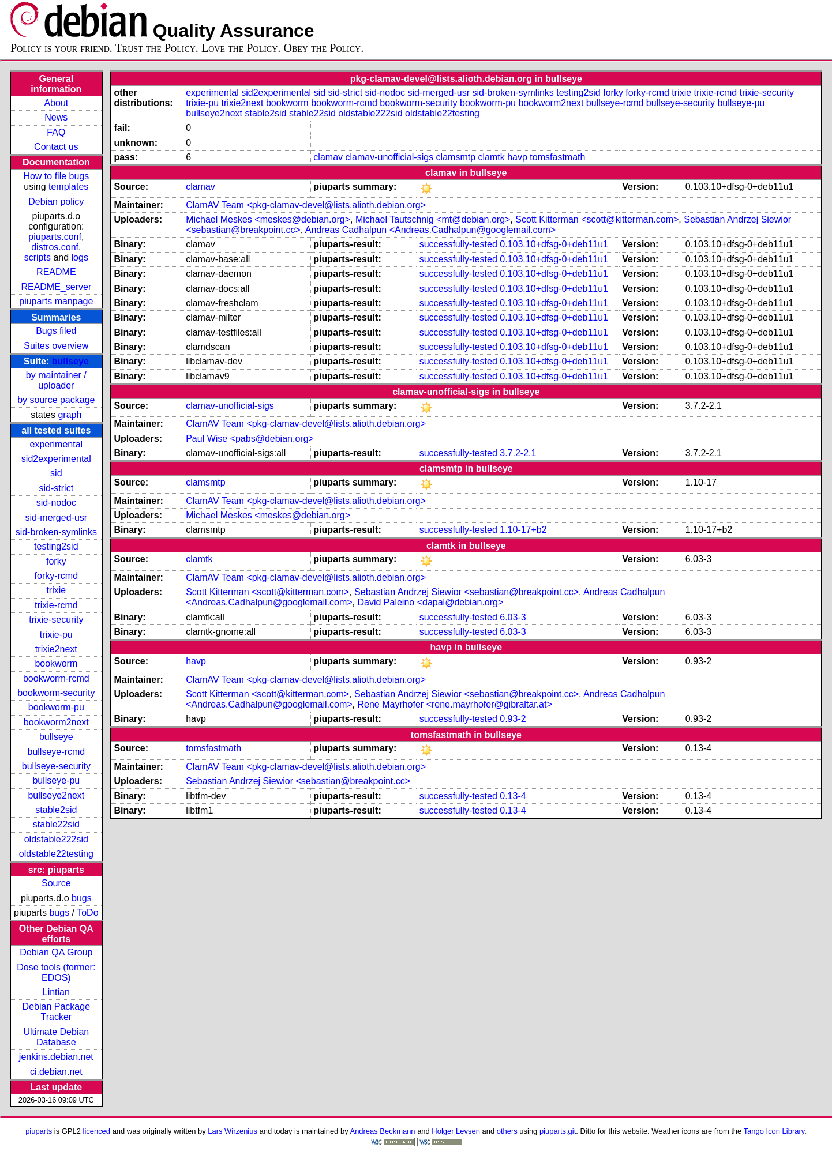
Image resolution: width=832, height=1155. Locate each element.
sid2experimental (56, 459)
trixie (56, 590)
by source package (56, 400)
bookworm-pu (56, 707)
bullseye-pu (56, 780)
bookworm (56, 663)
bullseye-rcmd (56, 752)
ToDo (87, 912)
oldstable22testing (56, 854)
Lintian (56, 992)
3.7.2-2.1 (518, 453)
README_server (56, 287)
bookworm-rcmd (56, 678)
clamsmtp (455, 157)
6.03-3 (513, 617)
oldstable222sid (56, 839)
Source (56, 883)
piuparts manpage (56, 301)
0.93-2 (513, 719)
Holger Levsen (456, 1131)
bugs (82, 898)
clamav (328, 157)
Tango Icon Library (774, 1131)
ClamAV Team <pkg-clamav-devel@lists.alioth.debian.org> (306, 205)
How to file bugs (56, 176)
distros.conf (54, 247)
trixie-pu (56, 634)
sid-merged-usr (56, 517)
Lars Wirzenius (232, 1131)
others (507, 1131)
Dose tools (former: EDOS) (56, 972)
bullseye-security (56, 766)
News (56, 117)
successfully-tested (458, 244)
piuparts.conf (54, 237)
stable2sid (56, 810)
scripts (37, 257)
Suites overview (56, 346)
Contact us (56, 147)
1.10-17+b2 (523, 530)
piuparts (38, 1131)
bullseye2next (56, 795)
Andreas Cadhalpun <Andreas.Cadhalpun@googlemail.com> (430, 230)
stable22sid (56, 824)
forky (56, 561)
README (56, 272)
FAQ (56, 132)
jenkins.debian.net (56, 1057)
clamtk (491, 157)
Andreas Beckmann (382, 1131)
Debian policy (56, 201)
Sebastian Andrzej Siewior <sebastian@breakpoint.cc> (466, 592)
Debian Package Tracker (56, 1012)
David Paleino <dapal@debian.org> (430, 602)
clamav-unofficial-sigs (390, 157)
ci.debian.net (56, 1072)
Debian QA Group (56, 952)
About (56, 103)
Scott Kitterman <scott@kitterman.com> (597, 219)
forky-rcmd (56, 576)
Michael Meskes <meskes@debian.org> (268, 219)
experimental (56, 444)
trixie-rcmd (56, 605)
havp (517, 157)
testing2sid (56, 546)
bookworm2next (56, 722)
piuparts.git (557, 1131)
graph (69, 415)
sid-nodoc (56, 502)
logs (80, 257)
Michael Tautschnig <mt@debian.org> (433, 219)
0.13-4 (513, 796)
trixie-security (56, 619)
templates (68, 186)
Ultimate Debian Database (56, 1037)
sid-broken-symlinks (56, 532)
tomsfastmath (557, 157)
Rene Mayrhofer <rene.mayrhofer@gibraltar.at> (454, 704)
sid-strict (56, 488)
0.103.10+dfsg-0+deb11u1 (554, 244)
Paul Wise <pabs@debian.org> (250, 438)
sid (56, 473)
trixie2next (56, 649)
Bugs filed (56, 331)
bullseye (70, 361)
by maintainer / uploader (56, 380)
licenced (97, 1131)
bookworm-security (56, 693)
